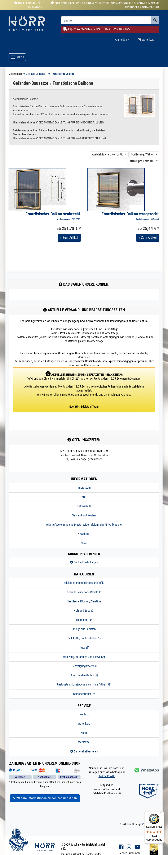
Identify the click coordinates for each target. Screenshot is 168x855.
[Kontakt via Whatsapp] (146, 770)
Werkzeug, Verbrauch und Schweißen (84, 657)
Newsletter (84, 533)
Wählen (142, 154)
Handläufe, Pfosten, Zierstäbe (84, 601)
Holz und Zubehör (84, 610)
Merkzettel (84, 742)
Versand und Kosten (84, 515)
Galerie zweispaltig (107, 154)
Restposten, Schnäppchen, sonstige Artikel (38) (84, 684)
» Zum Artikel (69, 238)
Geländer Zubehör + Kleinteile (84, 592)
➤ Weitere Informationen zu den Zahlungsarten (45, 798)
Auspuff (84, 647)
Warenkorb (84, 723)
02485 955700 (106, 776)
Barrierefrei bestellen (84, 751)
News (84, 543)
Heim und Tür (84, 619)
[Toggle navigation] (17, 57)
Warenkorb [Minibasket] (146, 39)
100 (141, 161)
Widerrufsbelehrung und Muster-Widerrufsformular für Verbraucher (84, 524)
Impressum (84, 487)
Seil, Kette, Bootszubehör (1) (84, 638)
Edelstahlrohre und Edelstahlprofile (84, 582)
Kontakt (84, 714)
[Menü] (161, 813)
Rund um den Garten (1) (84, 675)
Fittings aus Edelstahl (84, 629)
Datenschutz (84, 506)
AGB (84, 497)
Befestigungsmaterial (84, 666)
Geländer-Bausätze (84, 694)
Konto (84, 732)
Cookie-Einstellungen (84, 562)
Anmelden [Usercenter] (122, 39)
